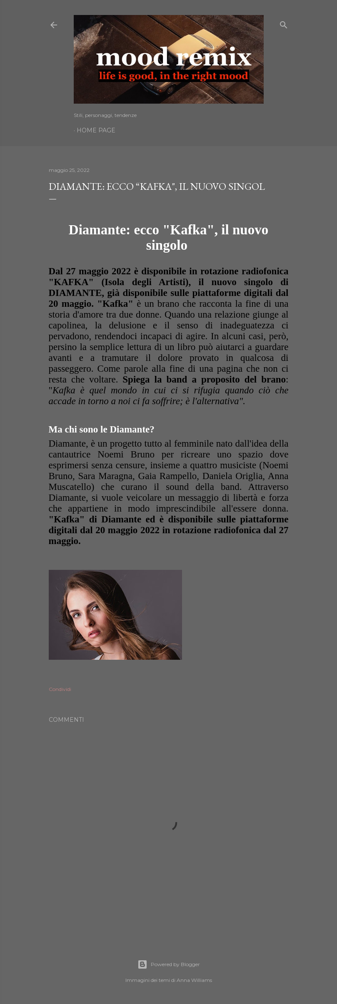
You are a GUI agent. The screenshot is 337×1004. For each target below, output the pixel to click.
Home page (96, 130)
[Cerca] (284, 23)
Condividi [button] (60, 689)
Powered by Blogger (168, 964)
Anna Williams (194, 980)
